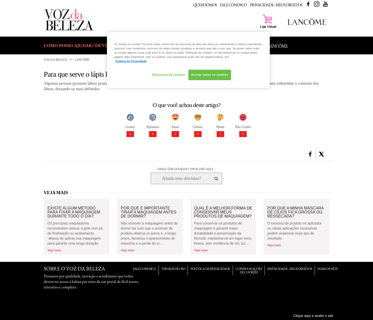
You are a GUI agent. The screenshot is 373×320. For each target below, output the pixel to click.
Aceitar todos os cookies (209, 74)
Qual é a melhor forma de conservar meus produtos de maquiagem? (223, 212)
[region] (188, 60)
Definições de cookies (168, 74)
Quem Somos (205, 5)
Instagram (316, 4)
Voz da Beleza (55, 59)
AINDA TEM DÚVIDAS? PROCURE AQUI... (186, 169)
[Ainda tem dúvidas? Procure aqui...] (181, 178)
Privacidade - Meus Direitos (276, 5)
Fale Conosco (233, 5)
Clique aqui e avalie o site (313, 316)
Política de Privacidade (210, 268)
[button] (310, 154)
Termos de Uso (173, 268)
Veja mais (54, 250)
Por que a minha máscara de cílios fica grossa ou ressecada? (295, 212)
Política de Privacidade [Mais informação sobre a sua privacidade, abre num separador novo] (131, 61)
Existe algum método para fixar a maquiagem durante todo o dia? (74, 212)
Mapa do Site (327, 268)
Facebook (308, 4)
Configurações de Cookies (248, 270)
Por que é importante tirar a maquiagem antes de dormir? (148, 212)
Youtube (325, 4)
